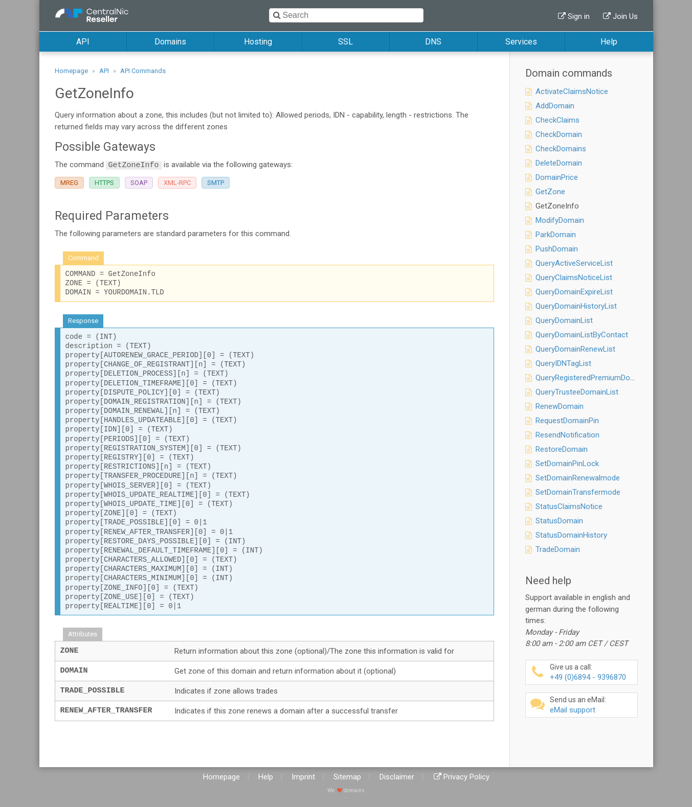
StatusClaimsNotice (568, 506)
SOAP (138, 183)
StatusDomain (559, 520)
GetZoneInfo (557, 206)
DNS (433, 42)
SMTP (215, 183)
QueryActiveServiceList (574, 263)
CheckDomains (560, 148)
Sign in (579, 16)
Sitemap (347, 776)
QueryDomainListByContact (581, 334)
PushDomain (556, 248)
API (83, 42)
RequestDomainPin (567, 420)
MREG (69, 183)
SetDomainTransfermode (577, 492)
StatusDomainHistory (571, 535)
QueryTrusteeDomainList (576, 392)
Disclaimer (397, 776)
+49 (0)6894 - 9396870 (592, 672)
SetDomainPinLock (567, 463)
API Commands (143, 71)
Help (608, 42)
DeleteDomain (558, 163)
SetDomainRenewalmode (577, 477)
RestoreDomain (561, 449)
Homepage (71, 71)
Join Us (625, 16)
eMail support (592, 705)
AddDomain (554, 105)
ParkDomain (555, 234)
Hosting (258, 42)
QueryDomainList (564, 320)
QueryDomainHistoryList (576, 306)
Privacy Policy (466, 776)
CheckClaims (557, 120)
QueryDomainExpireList (574, 291)
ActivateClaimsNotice (571, 91)
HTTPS (104, 183)
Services (521, 42)
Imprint (303, 776)
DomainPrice (556, 177)
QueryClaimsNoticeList (573, 277)
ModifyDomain (559, 220)
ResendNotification (567, 435)
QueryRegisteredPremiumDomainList (597, 377)
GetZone (550, 191)
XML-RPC (177, 183)
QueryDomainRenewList (575, 349)
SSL (345, 42)
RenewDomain (559, 406)
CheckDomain (558, 134)
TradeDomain (557, 549)
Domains (170, 42)
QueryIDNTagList (563, 363)
